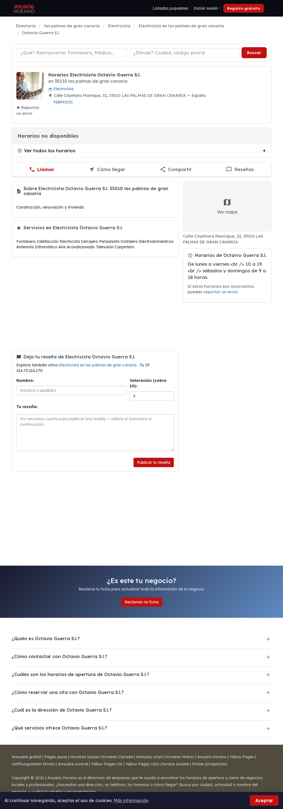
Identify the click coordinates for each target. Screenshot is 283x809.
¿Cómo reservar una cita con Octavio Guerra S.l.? (68, 692)
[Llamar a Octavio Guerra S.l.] (42, 169)
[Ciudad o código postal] (184, 52)
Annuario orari (149, 756)
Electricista (61, 88)
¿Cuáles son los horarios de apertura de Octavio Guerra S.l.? (80, 674)
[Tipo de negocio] (71, 52)
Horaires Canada (117, 756)
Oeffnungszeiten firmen (33, 764)
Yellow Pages (242, 756)
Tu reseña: (27, 406)
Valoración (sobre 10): (148, 383)
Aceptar (264, 800)
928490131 (63, 102)
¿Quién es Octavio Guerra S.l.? (46, 638)
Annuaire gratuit (26, 756)
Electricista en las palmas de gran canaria (98, 365)
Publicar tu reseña (153, 462)
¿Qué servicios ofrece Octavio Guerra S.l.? (59, 728)
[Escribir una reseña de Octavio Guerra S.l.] (240, 169)
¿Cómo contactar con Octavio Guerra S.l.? (59, 656)
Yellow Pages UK (106, 764)
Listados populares (170, 8)
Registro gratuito (243, 8)
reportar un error (220, 291)
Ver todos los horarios (46, 150)
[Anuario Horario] (23, 8)
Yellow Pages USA (142, 764)
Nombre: (25, 380)
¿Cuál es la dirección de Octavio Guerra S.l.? (62, 710)
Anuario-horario (212, 756)
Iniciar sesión (205, 8)
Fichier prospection (209, 764)
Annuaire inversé (73, 764)
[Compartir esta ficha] (176, 169)
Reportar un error (28, 110)
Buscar (254, 52)
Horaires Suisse (84, 756)
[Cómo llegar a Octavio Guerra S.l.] (107, 169)
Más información (131, 800)
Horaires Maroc (179, 756)
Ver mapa (227, 206)
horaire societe (175, 764)
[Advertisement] (95, 303)
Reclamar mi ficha (142, 602)
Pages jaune (55, 756)
